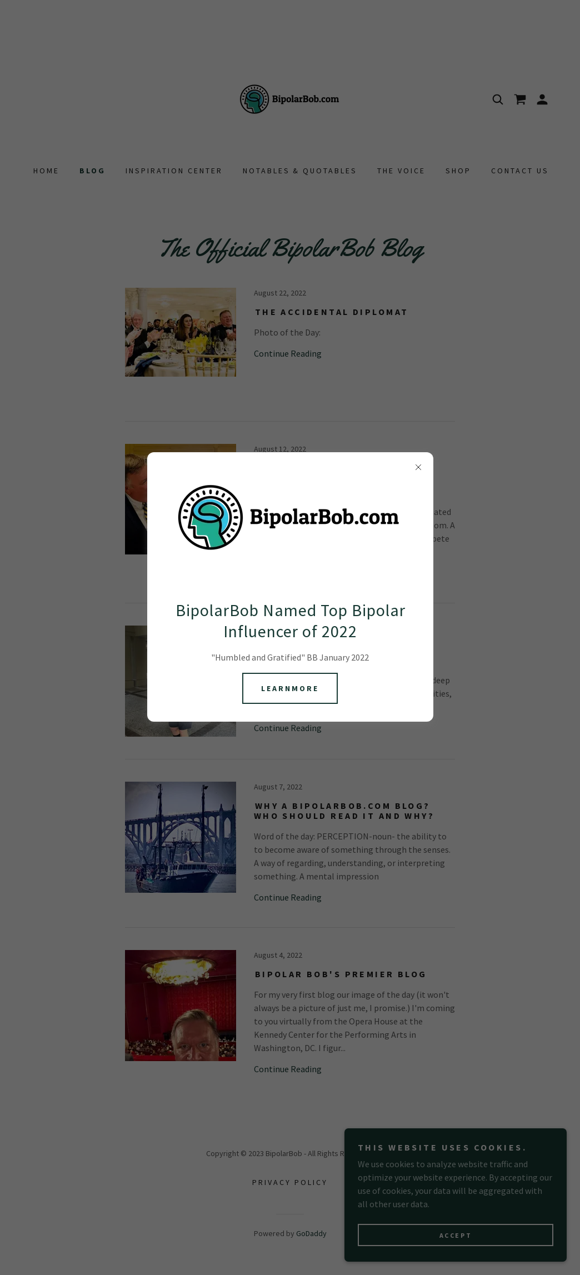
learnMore (290, 688)
